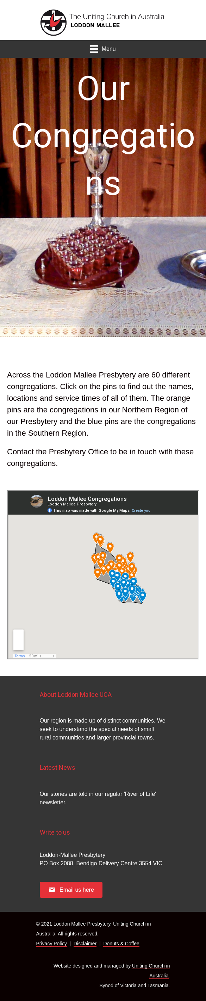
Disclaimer (85, 943)
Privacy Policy (51, 943)
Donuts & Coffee (121, 943)
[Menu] (102, 49)
